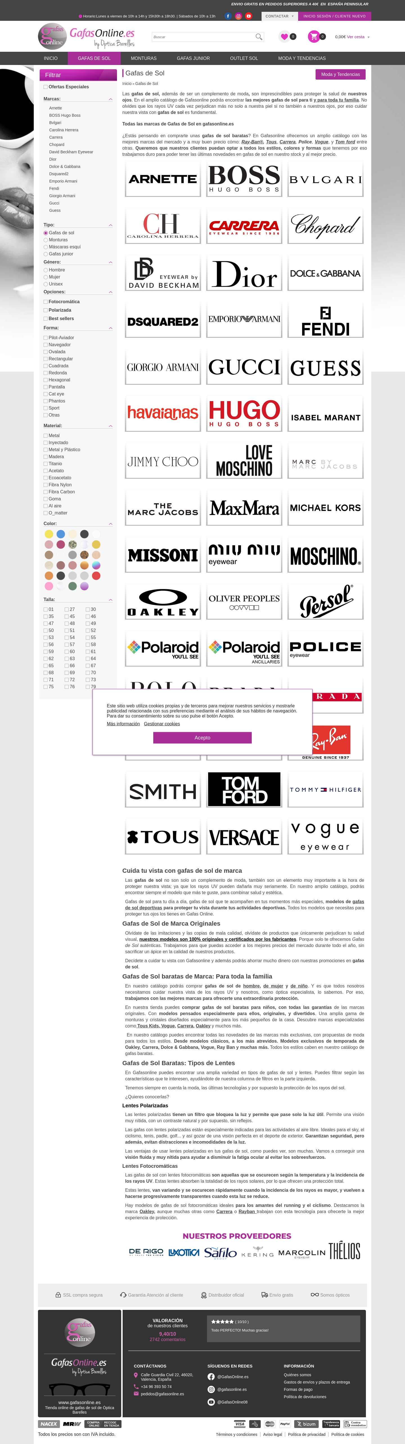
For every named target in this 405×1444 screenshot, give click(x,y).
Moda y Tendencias (302, 58)
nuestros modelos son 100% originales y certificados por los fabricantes (218, 939)
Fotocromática (62, 301)
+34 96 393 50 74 (156, 1386)
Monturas (144, 58)
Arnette (55, 108)
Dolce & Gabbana (64, 166)
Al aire (52, 505)
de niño (299, 986)
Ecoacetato (57, 477)
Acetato (54, 470)
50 (49, 630)
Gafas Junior (193, 58)
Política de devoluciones (305, 1396)
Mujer (52, 277)
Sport (51, 408)
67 (91, 665)
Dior (53, 159)
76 (70, 686)
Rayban (248, 1211)
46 (91, 616)
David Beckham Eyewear (71, 152)
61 (91, 651)
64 (91, 658)
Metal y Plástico (62, 449)
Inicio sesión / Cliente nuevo (334, 16)
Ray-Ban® (252, 142)
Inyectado (56, 442)
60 (70, 651)
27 (70, 609)
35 (49, 616)
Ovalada (55, 351)
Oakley (203, 1026)
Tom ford (345, 142)
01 (49, 609)
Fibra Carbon (59, 491)
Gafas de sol (59, 232)
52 (91, 630)
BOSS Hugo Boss (64, 115)
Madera (54, 456)
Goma (52, 498)
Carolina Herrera (63, 130)
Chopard (56, 144)
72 (70, 679)
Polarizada (57, 310)
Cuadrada (56, 365)
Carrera (55, 137)
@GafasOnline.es (233, 1377)
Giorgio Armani (62, 196)
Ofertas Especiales (66, 86)
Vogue (321, 142)
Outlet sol (244, 58)
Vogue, (168, 1026)
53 (49, 637)
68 (49, 672)
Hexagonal (57, 379)
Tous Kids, (148, 1026)
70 (91, 672)
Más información (123, 723)
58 (91, 644)
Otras (52, 415)
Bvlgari (55, 122)
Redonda (55, 372)
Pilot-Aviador (59, 337)
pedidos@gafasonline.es (162, 1394)
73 (91, 679)
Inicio (51, 58)
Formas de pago (298, 1389)
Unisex (53, 284)
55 (91, 637)
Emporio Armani (63, 181)
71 (49, 679)
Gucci (54, 203)
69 (70, 672)
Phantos (54, 401)
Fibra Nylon (58, 484)
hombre (251, 986)
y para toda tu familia (336, 100)
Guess (54, 210)
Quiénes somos (297, 1375)
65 (49, 665)
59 (49, 651)
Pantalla (54, 386)
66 (70, 665)
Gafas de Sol (94, 58)
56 (49, 644)
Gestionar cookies (162, 723)
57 (70, 644)
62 (49, 658)
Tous (271, 142)
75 (49, 686)
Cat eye (54, 394)
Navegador (57, 344)
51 (70, 630)
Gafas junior (58, 253)
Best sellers (59, 318)
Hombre (54, 269)
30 (91, 609)
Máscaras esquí (62, 246)
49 (91, 623)
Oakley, (147, 1211)
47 (49, 623)
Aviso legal (272, 1434)
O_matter (56, 512)
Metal (52, 435)
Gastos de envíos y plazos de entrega (317, 1382)
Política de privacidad (306, 1434)
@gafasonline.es (232, 1389)
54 (70, 637)
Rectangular (58, 358)
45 (70, 616)
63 (70, 658)
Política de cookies (347, 1434)
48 (70, 623)
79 (91, 686)
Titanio (53, 463)
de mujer (273, 986)
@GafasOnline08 (232, 1402)
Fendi (54, 188)
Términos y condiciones (236, 1434)
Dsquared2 (59, 174)
